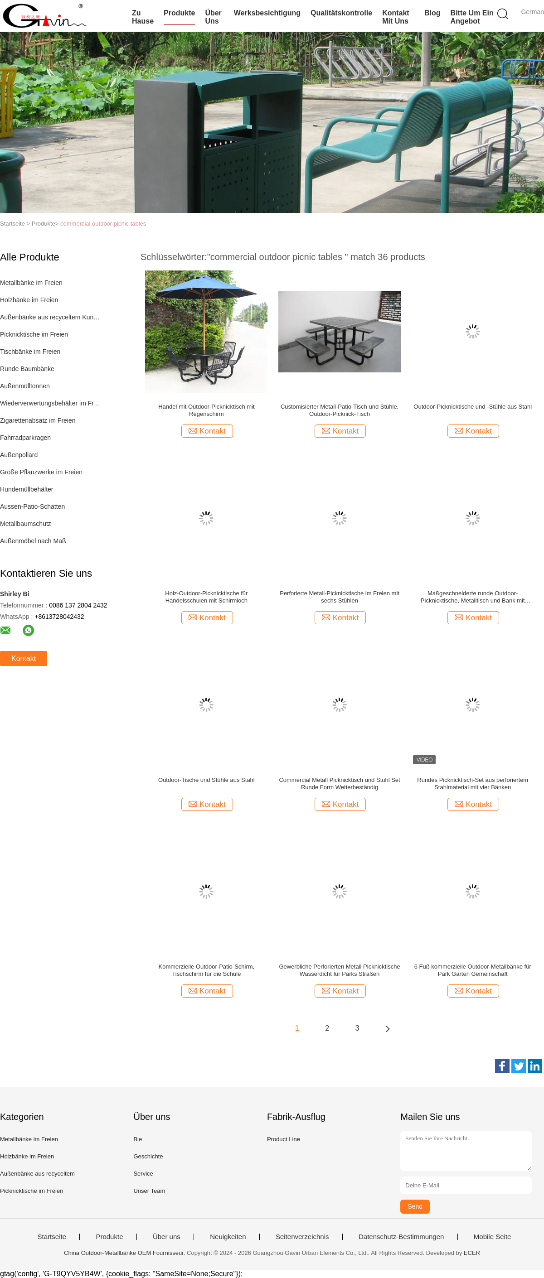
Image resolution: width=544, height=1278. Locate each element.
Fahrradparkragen (25, 437)
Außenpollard (19, 454)
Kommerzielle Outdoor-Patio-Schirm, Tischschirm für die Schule (207, 970)
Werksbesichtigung (267, 13)
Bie (137, 1139)
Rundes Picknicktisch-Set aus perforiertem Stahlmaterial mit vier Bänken (472, 783)
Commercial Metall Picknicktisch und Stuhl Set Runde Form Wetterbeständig (339, 783)
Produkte (179, 13)
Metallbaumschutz (25, 523)
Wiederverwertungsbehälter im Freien (51, 403)
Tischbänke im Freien (30, 351)
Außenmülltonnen (25, 386)
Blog (432, 13)
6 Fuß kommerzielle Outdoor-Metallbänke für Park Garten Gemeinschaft (472, 970)
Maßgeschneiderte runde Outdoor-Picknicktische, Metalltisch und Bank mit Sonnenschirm (473, 597)
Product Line (283, 1139)
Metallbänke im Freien (31, 282)
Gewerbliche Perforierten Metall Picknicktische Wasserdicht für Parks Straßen (339, 970)
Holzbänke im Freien (29, 300)
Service (143, 1173)
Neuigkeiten (228, 1237)
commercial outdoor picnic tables (103, 223)
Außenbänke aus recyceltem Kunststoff (51, 317)
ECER (472, 1252)
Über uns (213, 17)
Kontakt (23, 658)
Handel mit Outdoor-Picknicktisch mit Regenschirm (206, 410)
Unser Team (149, 1190)
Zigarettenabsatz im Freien (38, 420)
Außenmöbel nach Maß (33, 541)
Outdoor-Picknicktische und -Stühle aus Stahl (472, 406)
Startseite (52, 1237)
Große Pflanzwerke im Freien (41, 472)
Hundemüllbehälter (26, 489)
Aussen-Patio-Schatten (32, 506)
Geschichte (148, 1156)
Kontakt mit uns (395, 17)
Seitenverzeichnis (302, 1237)
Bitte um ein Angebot (472, 17)
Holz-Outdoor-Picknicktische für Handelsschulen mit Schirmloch (206, 597)
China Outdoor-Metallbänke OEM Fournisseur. (125, 1252)
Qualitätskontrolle (341, 13)
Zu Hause (143, 17)
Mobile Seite (492, 1237)
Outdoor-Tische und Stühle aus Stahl (206, 779)
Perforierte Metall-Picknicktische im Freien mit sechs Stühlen (339, 597)
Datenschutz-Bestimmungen (401, 1237)
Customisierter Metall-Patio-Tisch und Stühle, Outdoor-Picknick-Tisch (339, 410)
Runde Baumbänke (27, 368)
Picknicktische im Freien (34, 334)
